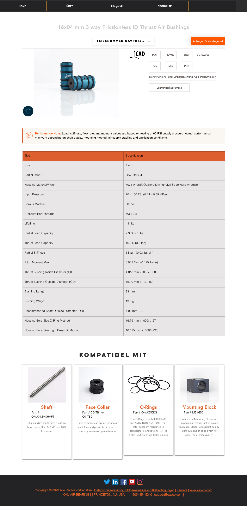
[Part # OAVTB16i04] (123, 41)
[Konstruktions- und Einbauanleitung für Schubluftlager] (182, 76)
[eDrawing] (203, 55)
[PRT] (186, 66)
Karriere (182, 490)
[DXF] (186, 55)
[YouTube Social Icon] (132, 482)
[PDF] (155, 55)
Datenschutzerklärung (109, 490)
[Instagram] (140, 482)
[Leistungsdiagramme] (169, 87)
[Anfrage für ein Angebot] (208, 41)
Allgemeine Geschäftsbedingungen (150, 490)
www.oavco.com (201, 490)
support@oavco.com (168, 494)
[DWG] (171, 55)
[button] (70, 6)
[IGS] (155, 66)
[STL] (171, 66)
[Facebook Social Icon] (124, 482)
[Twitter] (107, 482)
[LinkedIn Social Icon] (115, 482)
